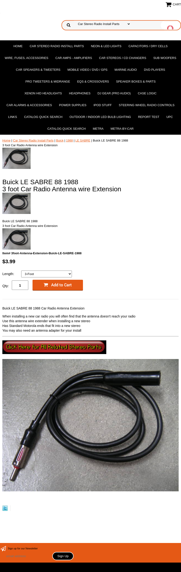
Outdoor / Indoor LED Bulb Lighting (100, 117)
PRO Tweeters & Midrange (47, 81)
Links (12, 117)
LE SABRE (82, 140)
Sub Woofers (164, 58)
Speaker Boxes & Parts (136, 81)
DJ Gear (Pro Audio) (114, 93)
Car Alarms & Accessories (29, 105)
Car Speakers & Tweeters (38, 69)
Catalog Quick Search (43, 117)
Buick (60, 140)
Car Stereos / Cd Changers (122, 58)
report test (148, 117)
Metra (98, 128)
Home (18, 46)
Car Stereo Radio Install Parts (57, 46)
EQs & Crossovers (93, 81)
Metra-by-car (122, 128)
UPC (169, 117)
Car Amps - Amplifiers (73, 58)
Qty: (5, 286)
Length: (8, 274)
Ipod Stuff (103, 105)
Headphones (79, 93)
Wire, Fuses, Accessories (26, 58)
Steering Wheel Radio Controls (146, 105)
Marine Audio (126, 69)
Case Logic (147, 93)
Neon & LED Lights (106, 46)
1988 (69, 140)
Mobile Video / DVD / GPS (87, 69)
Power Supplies (72, 105)
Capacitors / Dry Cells (148, 46)
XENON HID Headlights (43, 93)
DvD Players (154, 69)
